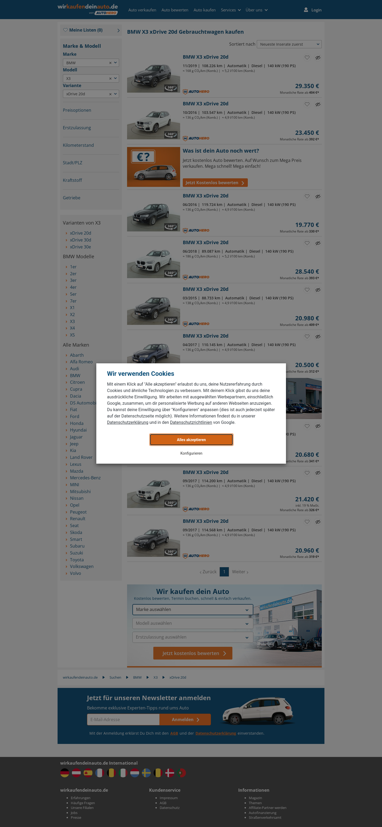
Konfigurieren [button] (191, 453)
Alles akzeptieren (191, 440)
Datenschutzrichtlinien (191, 422)
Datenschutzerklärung (128, 422)
